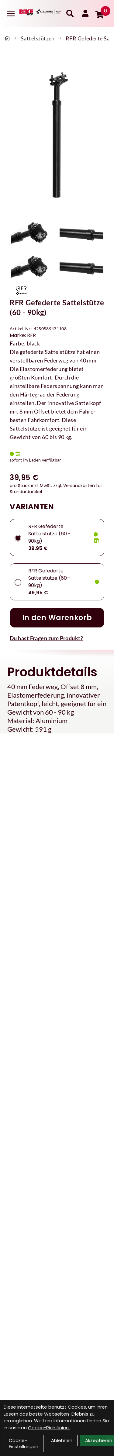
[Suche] (70, 13)
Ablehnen (61, 1440)
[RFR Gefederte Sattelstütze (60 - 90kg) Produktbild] (57, 135)
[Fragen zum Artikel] (57, 638)
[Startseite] (7, 38)
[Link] (11, 13)
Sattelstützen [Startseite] (38, 38)
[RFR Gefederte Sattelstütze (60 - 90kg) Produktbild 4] (81, 266)
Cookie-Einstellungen (23, 1443)
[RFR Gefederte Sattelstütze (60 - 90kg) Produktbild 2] (81, 233)
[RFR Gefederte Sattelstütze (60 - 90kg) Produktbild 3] (33, 266)
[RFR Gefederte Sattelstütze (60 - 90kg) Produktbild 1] (33, 233)
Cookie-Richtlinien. (49, 1427)
